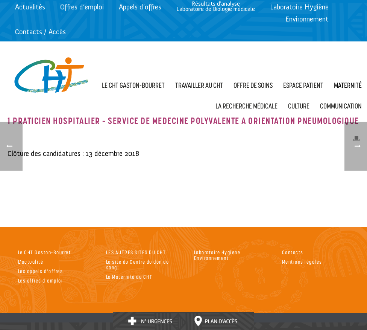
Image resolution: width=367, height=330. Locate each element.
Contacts (292, 252)
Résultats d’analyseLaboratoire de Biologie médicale (215, 6)
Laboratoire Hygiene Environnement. (217, 255)
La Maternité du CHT (129, 276)
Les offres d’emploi (40, 280)
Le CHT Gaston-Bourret (44, 252)
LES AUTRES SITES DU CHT (136, 252)
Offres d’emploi (82, 7)
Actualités (30, 7)
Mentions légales (302, 261)
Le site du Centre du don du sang (137, 264)
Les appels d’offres (40, 271)
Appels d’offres (140, 7)
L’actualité (31, 261)
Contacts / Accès (40, 32)
